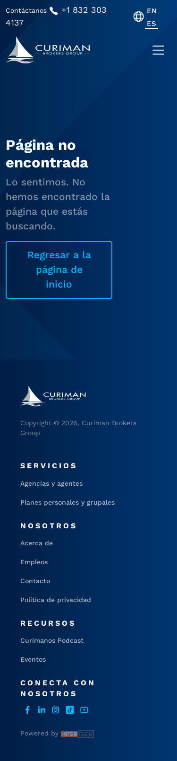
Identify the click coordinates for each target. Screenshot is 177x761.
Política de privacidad (55, 600)
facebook (27, 710)
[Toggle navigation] (158, 50)
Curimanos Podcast (52, 640)
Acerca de (36, 543)
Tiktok (70, 710)
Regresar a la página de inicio (59, 269)
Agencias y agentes (51, 483)
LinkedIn (41, 710)
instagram (56, 710)
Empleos (34, 562)
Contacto (35, 581)
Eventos (33, 659)
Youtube (84, 710)
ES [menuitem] (151, 23)
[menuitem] (152, 11)
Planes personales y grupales (67, 502)
